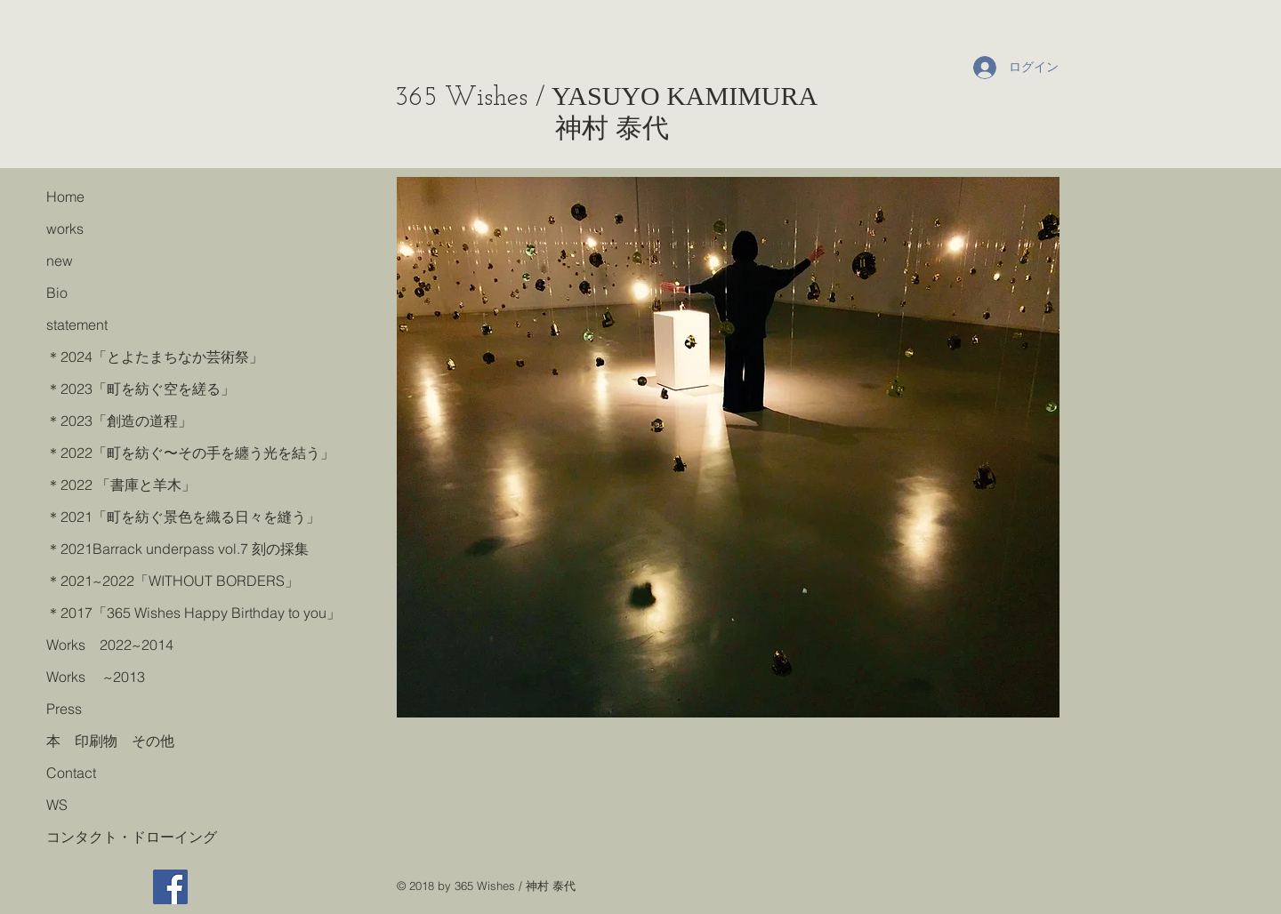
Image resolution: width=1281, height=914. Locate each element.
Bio (57, 292)
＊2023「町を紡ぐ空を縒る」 (140, 388)
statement (77, 324)
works (65, 228)
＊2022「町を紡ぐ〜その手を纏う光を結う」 (187, 452)
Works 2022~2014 (109, 644)
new (59, 260)
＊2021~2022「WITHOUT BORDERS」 (172, 580)
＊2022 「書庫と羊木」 (121, 484)
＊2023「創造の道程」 (119, 420)
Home (65, 196)
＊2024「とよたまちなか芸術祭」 (154, 356)
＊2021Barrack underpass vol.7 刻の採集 (177, 548)
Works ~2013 (95, 677)
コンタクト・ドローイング (131, 837)
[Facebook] (170, 887)
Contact (71, 773)
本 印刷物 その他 (110, 741)
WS (57, 805)
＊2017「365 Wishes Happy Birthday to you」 (187, 612)
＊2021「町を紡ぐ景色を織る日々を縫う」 (183, 516)
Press (64, 709)
